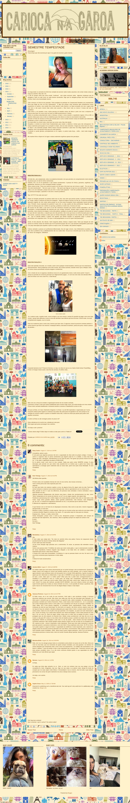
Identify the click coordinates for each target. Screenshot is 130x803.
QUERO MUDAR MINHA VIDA (109, 195)
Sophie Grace (36, 683)
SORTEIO (103, 201)
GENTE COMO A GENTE (107, 175)
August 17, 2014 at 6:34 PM (48, 535)
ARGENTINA (104, 115)
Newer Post (32, 730)
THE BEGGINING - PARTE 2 (108, 211)
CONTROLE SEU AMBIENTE (109, 143)
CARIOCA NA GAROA (41, 437)
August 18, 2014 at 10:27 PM (52, 594)
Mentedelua (36, 535)
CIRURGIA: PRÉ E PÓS (107, 137)
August (9, 99)
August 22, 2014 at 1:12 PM (46, 660)
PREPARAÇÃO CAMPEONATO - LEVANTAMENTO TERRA (110, 191)
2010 (7, 127)
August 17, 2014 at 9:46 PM (49, 567)
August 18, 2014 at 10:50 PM (50, 640)
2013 (7, 119)
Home (61, 730)
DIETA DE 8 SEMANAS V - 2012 (110, 165)
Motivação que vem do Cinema (109, 181)
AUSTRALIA (103, 118)
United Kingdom (105, 223)
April (8, 111)
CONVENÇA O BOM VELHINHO (110, 147)
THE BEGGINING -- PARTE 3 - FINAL (111, 214)
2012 (7, 122)
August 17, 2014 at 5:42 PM (49, 476)
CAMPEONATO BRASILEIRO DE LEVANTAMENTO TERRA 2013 (110, 130)
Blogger (70, 793)
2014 (7, 91)
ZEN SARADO (104, 226)
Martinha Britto (37, 640)
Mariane (34, 660)
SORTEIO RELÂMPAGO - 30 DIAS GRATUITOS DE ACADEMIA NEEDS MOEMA (111, 206)
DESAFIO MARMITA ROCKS (109, 150)
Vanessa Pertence (37, 594)
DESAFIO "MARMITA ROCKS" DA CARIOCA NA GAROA (15, 141)
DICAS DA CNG (105, 153)
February (10, 113)
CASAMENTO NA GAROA (108, 134)
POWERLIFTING (105, 187)
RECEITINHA (104, 198)
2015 (7, 89)
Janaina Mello (36, 567)
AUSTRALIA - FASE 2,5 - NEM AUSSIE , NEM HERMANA (16, 160)
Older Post (89, 730)
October (9, 94)
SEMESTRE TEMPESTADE (11, 103)
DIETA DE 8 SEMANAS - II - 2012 (110, 159)
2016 (7, 86)
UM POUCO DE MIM (106, 220)
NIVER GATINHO (105, 184)
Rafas (103, 240)
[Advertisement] (24, 800)
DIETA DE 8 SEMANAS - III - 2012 (110, 162)
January (9, 116)
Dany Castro (36, 450)
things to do (43, 688)
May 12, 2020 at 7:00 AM (48, 683)
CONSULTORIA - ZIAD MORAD (109, 140)
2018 (7, 83)
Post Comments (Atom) (64, 736)
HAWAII (102, 178)
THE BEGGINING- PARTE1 (108, 217)
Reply (34, 470)
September (10, 96)
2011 (7, 125)
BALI (101, 121)
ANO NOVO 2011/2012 (107, 112)
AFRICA (102, 109)
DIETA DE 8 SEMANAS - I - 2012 (110, 156)
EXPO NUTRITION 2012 (107, 171)
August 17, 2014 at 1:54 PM (48, 450)
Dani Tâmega (36, 476)
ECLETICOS (103, 168)
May (8, 108)
